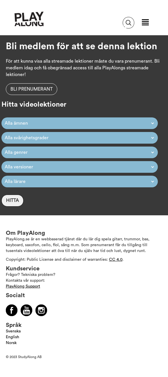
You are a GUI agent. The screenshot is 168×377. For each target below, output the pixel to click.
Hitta (12, 200)
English (12, 337)
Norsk (11, 343)
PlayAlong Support (23, 286)
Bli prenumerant (31, 89)
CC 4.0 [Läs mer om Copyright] (115, 260)
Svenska (13, 331)
